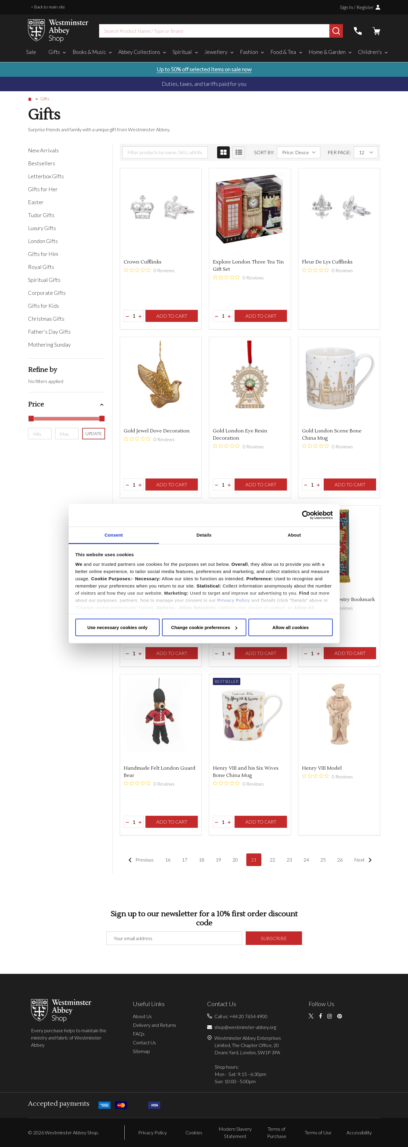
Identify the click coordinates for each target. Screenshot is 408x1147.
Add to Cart (171, 316)
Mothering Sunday (49, 344)
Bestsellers (41, 163)
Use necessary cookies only (117, 627)
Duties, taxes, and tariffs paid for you (204, 83)
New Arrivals (43, 150)
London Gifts (43, 241)
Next (364, 860)
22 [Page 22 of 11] (272, 859)
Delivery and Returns (154, 1025)
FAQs (139, 1033)
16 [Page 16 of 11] (167, 859)
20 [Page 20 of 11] (235, 859)
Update (94, 433)
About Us (142, 1016)
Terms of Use (318, 1132)
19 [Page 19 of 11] (218, 859)
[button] (66, 405)
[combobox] (214, 31)
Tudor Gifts (41, 215)
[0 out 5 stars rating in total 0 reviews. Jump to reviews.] (149, 270)
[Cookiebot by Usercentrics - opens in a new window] (306, 515)
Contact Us (144, 1042)
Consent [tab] (113, 534)
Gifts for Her (43, 189)
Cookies (193, 1132)
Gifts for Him (43, 254)
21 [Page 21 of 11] (254, 859)
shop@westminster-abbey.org (245, 1027)
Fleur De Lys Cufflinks (327, 262)
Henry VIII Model (322, 768)
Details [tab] (204, 534)
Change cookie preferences (204, 627)
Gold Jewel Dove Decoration (157, 431)
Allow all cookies (291, 627)
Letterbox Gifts (46, 176)
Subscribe (274, 938)
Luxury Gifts (42, 228)
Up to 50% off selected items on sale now (204, 69)
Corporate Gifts (47, 292)
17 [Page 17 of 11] (184, 859)
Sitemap (141, 1051)
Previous (140, 860)
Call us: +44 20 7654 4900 (240, 1016)
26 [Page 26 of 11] (340, 859)
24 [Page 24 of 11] (306, 859)
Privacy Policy (233, 600)
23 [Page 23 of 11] (289, 859)
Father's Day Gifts (49, 331)
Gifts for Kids (43, 305)
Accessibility (359, 1132)
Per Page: (339, 152)
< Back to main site (48, 6)
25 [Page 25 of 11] (323, 859)
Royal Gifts (41, 266)
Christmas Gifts (46, 318)
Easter (36, 202)
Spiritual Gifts (44, 279)
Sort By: (264, 152)
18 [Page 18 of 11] (201, 859)
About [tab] (294, 534)
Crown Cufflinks (142, 262)
